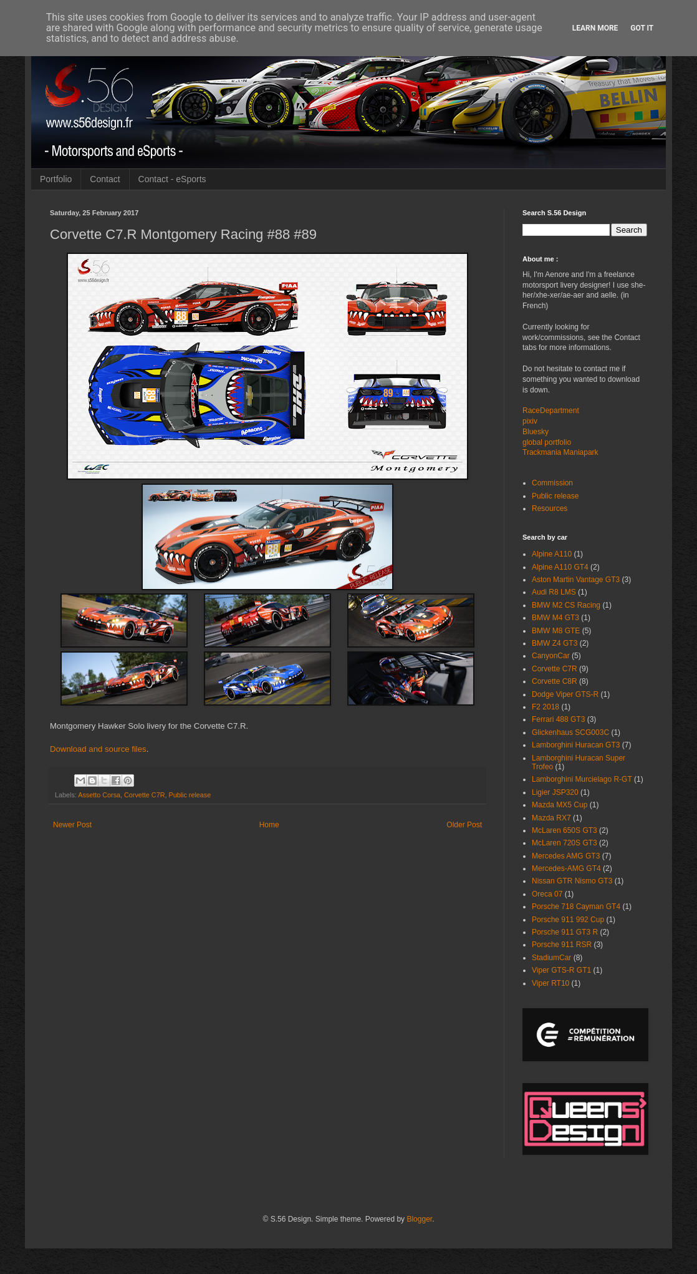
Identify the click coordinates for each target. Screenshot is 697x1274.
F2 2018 (545, 707)
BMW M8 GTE (556, 630)
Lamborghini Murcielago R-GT (582, 779)
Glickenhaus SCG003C (570, 732)
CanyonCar (551, 655)
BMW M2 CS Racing (566, 605)
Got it (641, 28)
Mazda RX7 (551, 818)
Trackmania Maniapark (560, 452)
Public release (189, 795)
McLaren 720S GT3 (564, 843)
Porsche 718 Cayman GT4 (576, 906)
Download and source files (98, 749)
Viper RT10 (550, 983)
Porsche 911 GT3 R (565, 932)
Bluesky (535, 431)
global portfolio (546, 442)
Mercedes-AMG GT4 (566, 868)
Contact (105, 179)
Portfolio (56, 179)
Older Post (464, 824)
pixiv (529, 421)
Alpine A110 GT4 (560, 567)
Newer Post (72, 824)
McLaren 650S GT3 (564, 830)
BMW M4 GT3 (555, 617)
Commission (552, 483)
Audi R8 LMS (554, 592)
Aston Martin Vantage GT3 (576, 579)
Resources (549, 508)
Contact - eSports (172, 179)
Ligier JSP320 (555, 792)
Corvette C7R (144, 795)
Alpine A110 (552, 554)
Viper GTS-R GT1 (561, 970)
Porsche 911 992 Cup (568, 919)
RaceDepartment (550, 410)
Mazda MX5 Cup (559, 804)
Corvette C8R (554, 681)
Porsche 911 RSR (562, 944)
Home (269, 824)
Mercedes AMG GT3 (566, 856)
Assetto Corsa (99, 795)
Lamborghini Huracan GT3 (576, 745)
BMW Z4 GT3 (554, 643)
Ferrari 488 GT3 (558, 719)
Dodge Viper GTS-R (565, 694)
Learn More (595, 28)
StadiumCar (551, 957)
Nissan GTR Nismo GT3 (572, 881)
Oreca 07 (547, 894)
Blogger (419, 1219)
